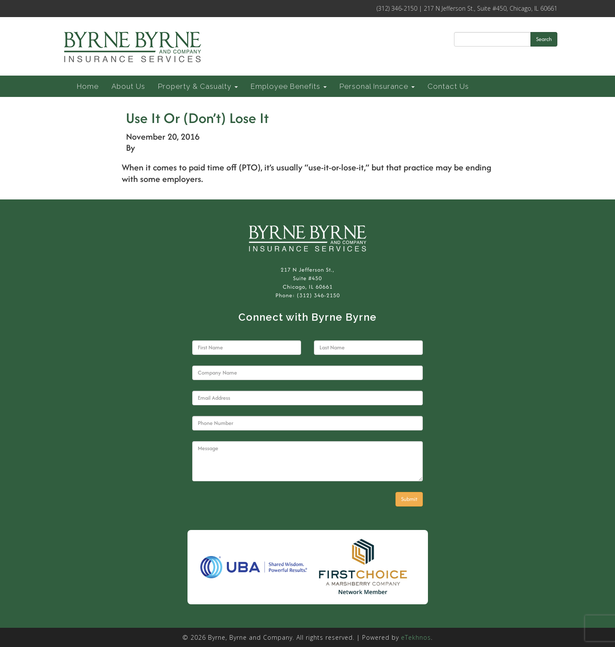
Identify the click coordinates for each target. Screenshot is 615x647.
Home (88, 86)
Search (544, 39)
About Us (128, 86)
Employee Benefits (289, 86)
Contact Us (448, 86)
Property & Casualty (198, 86)
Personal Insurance (377, 86)
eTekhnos (416, 637)
